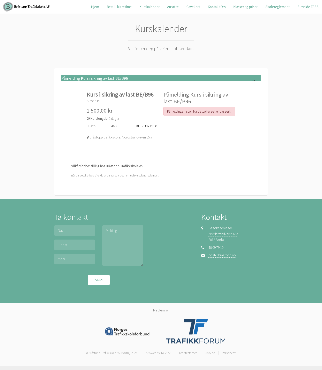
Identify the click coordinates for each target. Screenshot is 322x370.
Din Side (210, 353)
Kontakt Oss (217, 7)
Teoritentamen (188, 353)
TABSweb (150, 353)
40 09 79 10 (215, 247)
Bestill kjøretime (119, 7)
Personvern (229, 353)
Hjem (95, 7)
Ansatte (173, 7)
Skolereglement (277, 7)
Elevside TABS (308, 7)
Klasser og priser (245, 7)
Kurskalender (149, 7)
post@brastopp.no (222, 255)
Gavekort (193, 7)
